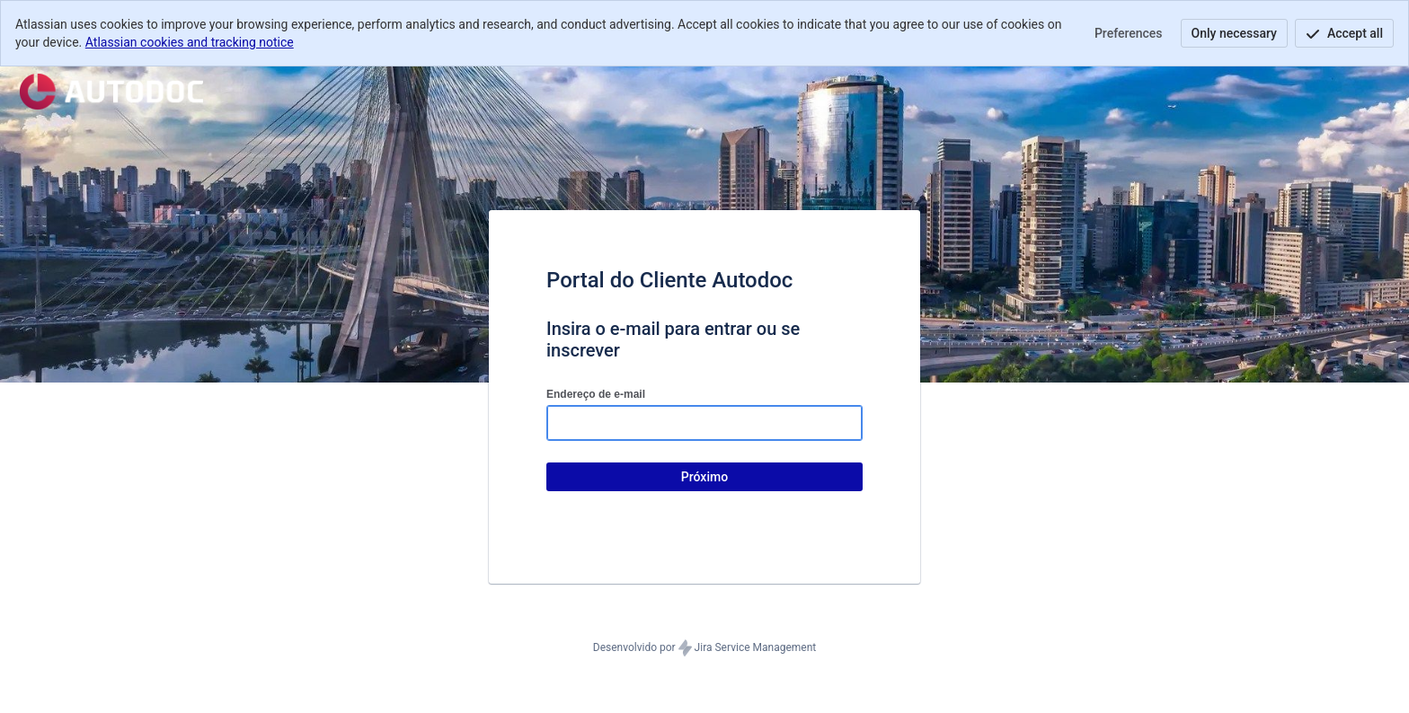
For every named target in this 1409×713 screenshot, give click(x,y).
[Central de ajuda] (111, 91)
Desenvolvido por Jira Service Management (704, 648)
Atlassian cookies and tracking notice (189, 42)
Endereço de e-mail (595, 394)
